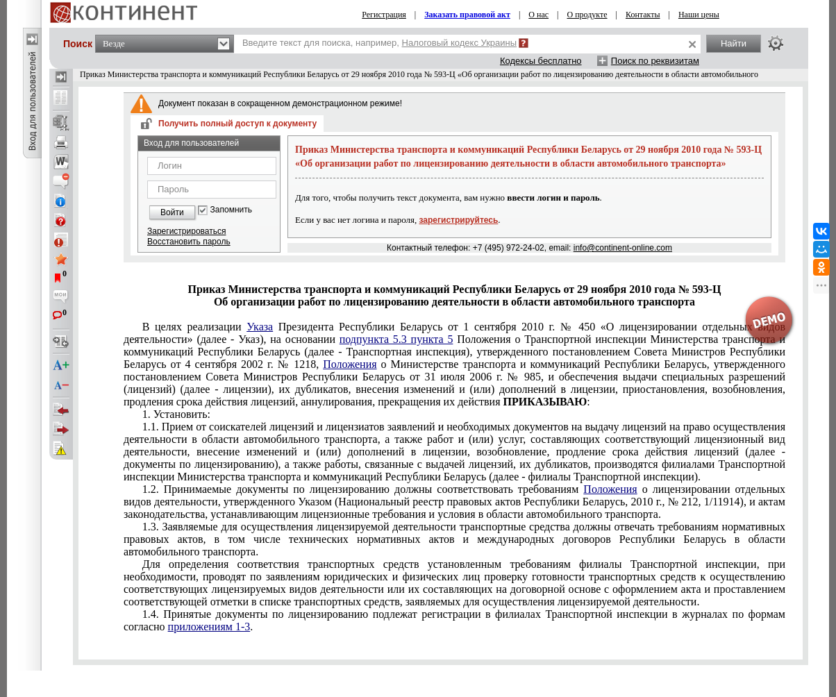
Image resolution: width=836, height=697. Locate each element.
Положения (349, 364)
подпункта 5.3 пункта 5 (396, 339)
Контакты (643, 14)
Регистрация (384, 14)
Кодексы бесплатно (541, 61)
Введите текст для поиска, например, (379, 42)
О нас (538, 14)
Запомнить (231, 210)
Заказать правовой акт (467, 14)
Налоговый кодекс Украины (459, 42)
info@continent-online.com (623, 248)
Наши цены (698, 14)
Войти (172, 212)
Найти (733, 43)
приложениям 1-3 (209, 626)
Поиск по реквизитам (655, 61)
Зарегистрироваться (186, 231)
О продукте (587, 14)
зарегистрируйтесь (459, 220)
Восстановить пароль (189, 241)
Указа (259, 327)
